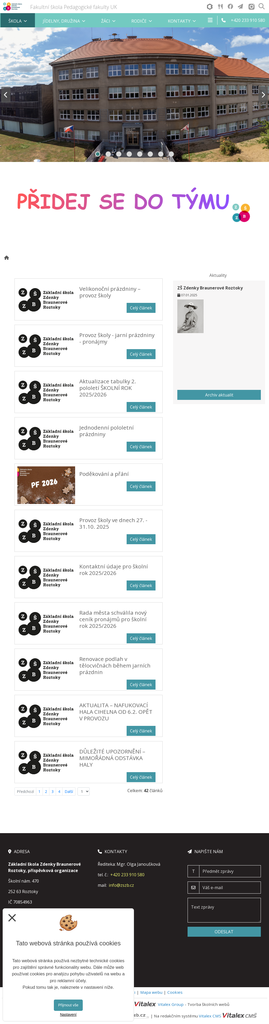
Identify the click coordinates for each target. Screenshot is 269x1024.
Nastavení (68, 1014)
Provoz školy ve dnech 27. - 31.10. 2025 (113, 523)
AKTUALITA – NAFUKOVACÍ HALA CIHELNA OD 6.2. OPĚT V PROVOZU (115, 711)
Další (69, 791)
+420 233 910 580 (127, 875)
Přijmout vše (68, 1005)
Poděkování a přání (104, 473)
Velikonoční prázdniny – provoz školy (110, 292)
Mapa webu (151, 992)
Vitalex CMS (210, 1015)
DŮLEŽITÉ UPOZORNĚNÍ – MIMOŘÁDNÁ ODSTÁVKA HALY (112, 758)
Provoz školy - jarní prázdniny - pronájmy (116, 338)
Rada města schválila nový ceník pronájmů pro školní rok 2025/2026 (113, 619)
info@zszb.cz (121, 885)
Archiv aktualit (219, 395)
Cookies (175, 992)
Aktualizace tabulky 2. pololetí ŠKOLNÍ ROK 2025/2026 (107, 388)
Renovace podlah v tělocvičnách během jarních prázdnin (115, 665)
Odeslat (224, 932)
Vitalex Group (171, 1004)
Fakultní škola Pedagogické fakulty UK (73, 7)
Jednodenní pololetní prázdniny (106, 431)
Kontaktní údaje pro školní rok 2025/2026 (113, 570)
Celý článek (141, 308)
